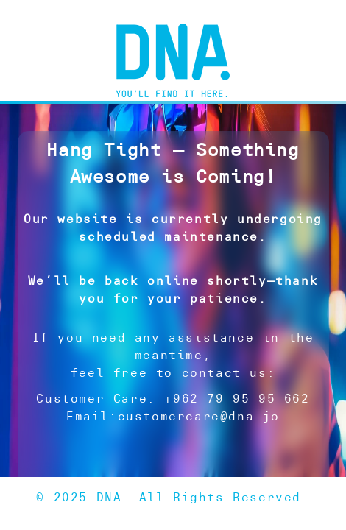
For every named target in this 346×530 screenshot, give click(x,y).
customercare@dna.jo (199, 416)
